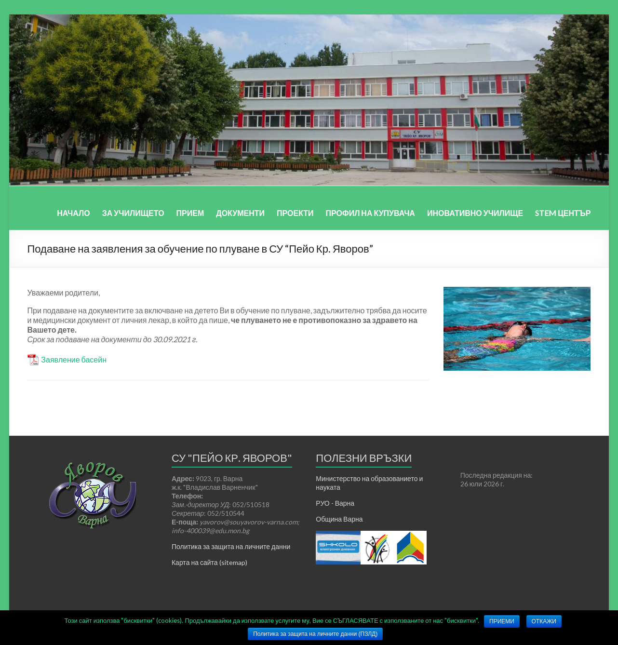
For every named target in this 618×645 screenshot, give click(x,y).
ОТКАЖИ (544, 621)
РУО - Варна (335, 503)
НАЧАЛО (73, 212)
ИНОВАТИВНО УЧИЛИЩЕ (475, 212)
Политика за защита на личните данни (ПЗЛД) (315, 634)
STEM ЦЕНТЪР (563, 212)
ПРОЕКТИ (295, 212)
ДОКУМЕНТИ (240, 212)
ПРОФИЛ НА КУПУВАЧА (370, 212)
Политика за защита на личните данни (231, 546)
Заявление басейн (74, 359)
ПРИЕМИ (501, 621)
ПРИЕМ (190, 212)
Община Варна (339, 519)
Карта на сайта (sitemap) (209, 562)
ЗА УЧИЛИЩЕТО (133, 212)
